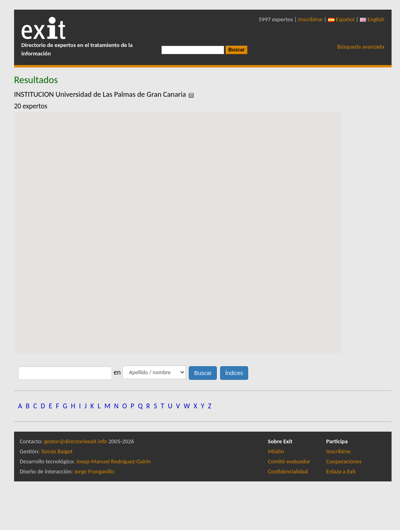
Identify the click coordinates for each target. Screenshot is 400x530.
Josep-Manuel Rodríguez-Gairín (113, 461)
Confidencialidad (288, 471)
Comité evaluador (289, 461)
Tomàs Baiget (57, 451)
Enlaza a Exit (340, 471)
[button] (177, 225)
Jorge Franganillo (94, 471)
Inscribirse (310, 19)
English (372, 19)
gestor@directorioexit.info (75, 441)
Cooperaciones (343, 461)
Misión (276, 451)
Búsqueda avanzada (360, 46)
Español (341, 19)
